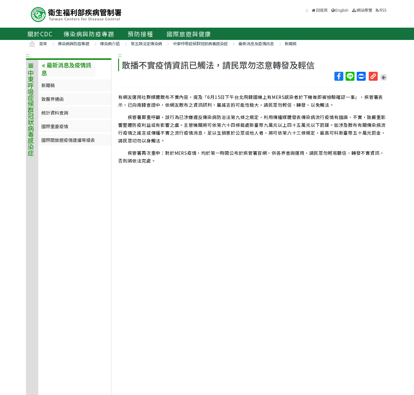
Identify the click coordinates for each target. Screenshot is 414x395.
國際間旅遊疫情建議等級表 (68, 140)
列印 (361, 76)
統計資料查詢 (54, 112)
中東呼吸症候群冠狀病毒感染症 (200, 43)
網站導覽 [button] (364, 10)
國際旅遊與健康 (189, 34)
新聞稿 (290, 43)
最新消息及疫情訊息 (256, 43)
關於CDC (40, 34)
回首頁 (322, 10)
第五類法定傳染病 (146, 43)
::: (27, 55)
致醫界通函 (52, 99)
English (341, 10)
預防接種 (140, 34)
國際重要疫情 (54, 126)
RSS (383, 10)
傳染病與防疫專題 (88, 34)
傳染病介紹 (110, 43)
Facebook (338, 76)
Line (349, 76)
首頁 (43, 43)
